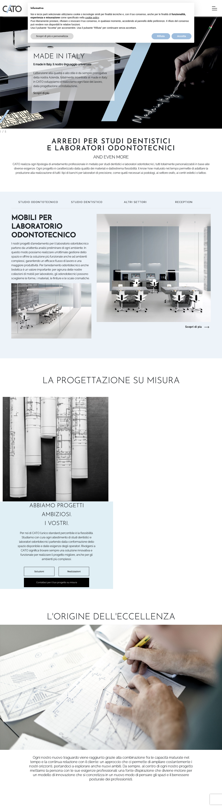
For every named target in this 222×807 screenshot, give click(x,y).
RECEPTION (184, 202)
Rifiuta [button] (161, 36)
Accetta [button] (181, 36)
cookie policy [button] (92, 17)
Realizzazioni (184, 475)
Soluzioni (149, 475)
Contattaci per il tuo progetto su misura (166, 486)
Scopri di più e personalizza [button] (52, 36)
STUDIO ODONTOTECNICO (38, 202)
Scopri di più (41, 93)
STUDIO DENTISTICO (87, 202)
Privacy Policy (11, 795)
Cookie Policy (10, 799)
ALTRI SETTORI (135, 202)
